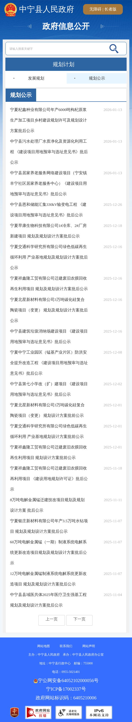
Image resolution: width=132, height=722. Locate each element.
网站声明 (88, 646)
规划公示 (97, 78)
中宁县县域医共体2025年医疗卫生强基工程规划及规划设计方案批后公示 (48, 599)
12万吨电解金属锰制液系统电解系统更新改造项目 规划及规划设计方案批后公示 (48, 578)
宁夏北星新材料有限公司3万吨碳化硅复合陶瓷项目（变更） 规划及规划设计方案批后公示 (49, 310)
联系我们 (66, 646)
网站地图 (43, 646)
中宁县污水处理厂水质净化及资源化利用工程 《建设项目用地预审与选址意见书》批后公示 (49, 152)
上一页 (52, 619)
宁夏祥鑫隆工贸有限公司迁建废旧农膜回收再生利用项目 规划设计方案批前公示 (48, 452)
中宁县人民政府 (39, 9)
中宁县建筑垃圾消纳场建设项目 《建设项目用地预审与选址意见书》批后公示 (49, 336)
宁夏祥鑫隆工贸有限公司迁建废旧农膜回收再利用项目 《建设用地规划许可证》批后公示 (49, 478)
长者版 (110, 9)
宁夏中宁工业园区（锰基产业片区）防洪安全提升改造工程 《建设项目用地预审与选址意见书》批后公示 (49, 363)
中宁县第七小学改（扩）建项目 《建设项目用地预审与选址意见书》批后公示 (49, 389)
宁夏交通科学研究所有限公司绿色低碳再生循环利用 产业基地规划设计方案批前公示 (48, 431)
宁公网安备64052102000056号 (66, 680)
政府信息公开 (66, 26)
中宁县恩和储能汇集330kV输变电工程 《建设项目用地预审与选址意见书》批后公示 (48, 209)
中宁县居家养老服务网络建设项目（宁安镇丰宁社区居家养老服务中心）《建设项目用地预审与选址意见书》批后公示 (48, 183)
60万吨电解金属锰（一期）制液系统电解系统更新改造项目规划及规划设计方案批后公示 (48, 552)
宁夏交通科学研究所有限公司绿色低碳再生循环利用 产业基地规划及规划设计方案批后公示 (49, 257)
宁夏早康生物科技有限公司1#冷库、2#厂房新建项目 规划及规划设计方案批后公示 (48, 230)
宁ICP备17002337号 (66, 689)
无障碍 (95, 9)
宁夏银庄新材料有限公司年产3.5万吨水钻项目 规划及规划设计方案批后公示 (49, 526)
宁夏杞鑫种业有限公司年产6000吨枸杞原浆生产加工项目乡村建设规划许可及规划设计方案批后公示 (48, 120)
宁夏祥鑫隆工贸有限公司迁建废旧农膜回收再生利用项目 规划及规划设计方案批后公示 (49, 283)
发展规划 (36, 78)
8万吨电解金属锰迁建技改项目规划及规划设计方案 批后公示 (47, 505)
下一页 (79, 619)
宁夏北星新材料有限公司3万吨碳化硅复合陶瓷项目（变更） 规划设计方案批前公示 (47, 410)
